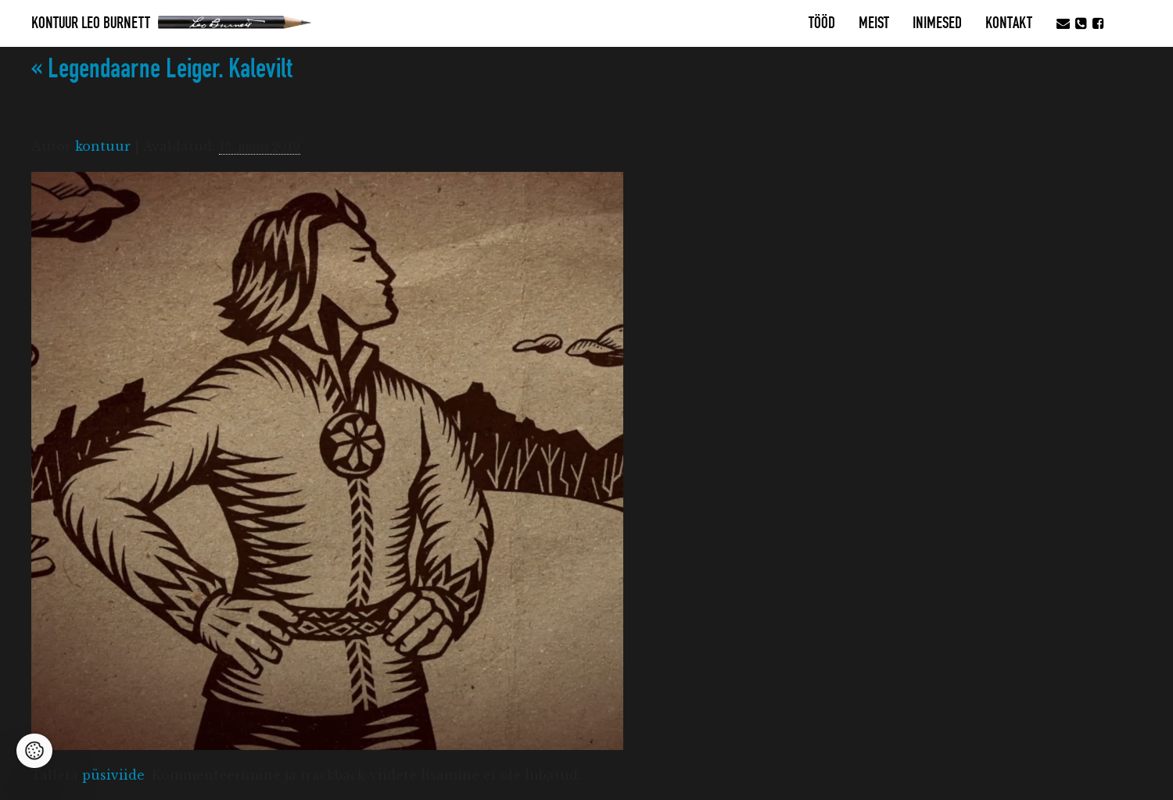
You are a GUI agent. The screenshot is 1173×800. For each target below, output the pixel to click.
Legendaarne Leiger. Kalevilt (161, 69)
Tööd (822, 23)
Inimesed (937, 23)
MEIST (874, 23)
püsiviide (113, 775)
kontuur (103, 146)
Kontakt (1008, 23)
